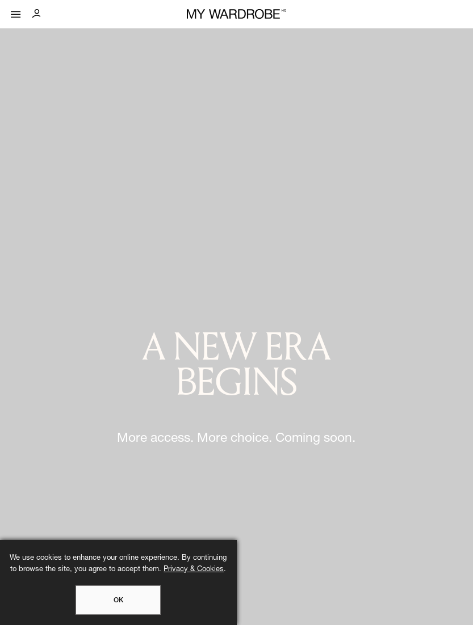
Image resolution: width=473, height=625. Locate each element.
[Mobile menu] (16, 12)
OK (118, 600)
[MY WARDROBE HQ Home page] (236, 14)
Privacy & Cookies (194, 569)
